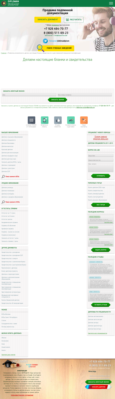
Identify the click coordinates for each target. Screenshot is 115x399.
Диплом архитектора (95, 328)
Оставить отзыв (101, 307)
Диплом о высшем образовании (12, 137)
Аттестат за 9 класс (8, 216)
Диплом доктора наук (9, 159)
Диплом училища (7, 188)
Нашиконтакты (84, 126)
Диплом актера (93, 324)
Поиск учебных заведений (59, 48)
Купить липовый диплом (96, 195)
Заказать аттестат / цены (10, 238)
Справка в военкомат (9, 235)
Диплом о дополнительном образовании (10, 278)
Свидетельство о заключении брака (13, 262)
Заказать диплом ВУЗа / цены (11, 162)
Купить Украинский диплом (10, 300)
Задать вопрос (100, 252)
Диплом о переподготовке (10, 274)
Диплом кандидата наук (10, 156)
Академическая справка (10, 222)
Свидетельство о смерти (10, 258)
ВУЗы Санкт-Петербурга (9, 317)
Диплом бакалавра (8, 143)
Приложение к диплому (9, 268)
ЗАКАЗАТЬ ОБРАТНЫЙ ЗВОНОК (98, 382)
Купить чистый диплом (95, 199)
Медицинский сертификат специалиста (10, 296)
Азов (3, 344)
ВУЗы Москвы (6, 314)
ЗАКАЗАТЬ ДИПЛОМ (98, 387)
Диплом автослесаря (95, 321)
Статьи (4, 320)
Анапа (4, 350)
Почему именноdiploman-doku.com (100, 137)
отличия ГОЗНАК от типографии (31, 126)
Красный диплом (7, 149)
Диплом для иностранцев (10, 153)
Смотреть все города (8, 355)
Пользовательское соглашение (22, 395)
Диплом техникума (8, 191)
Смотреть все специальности (97, 335)
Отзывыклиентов (57, 126)
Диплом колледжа (8, 194)
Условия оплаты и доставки (70, 126)
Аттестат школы (7, 219)
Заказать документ (47, 19)
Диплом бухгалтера (94, 331)
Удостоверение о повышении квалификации (11, 288)
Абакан (4, 338)
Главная (3, 53)
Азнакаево (5, 341)
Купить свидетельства (95, 192)
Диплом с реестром (8, 168)
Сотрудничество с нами (9, 324)
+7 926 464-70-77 (56, 29)
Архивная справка (8, 229)
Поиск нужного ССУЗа (13, 202)
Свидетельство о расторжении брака (14, 265)
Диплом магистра (7, 146)
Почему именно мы (8, 327)
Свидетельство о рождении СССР (12, 255)
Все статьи (101, 207)
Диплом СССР (6, 171)
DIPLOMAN (20, 361)
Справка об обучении (9, 226)
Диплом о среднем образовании (12, 197)
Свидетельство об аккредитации (12, 303)
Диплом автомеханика (95, 318)
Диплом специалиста (9, 140)
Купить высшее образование (97, 202)
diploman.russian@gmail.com (85, 108)
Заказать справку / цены (10, 241)
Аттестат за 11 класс (8, 213)
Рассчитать (76, 19)
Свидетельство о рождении (11, 252)
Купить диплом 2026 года (96, 189)
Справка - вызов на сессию (10, 232)
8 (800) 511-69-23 (56, 33)
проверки (55, 25)
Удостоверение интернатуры (11, 292)
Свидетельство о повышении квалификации (11, 283)
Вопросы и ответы (44, 126)
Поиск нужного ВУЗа (12, 177)
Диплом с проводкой (8, 165)
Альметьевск (6, 347)
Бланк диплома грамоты (10, 271)
